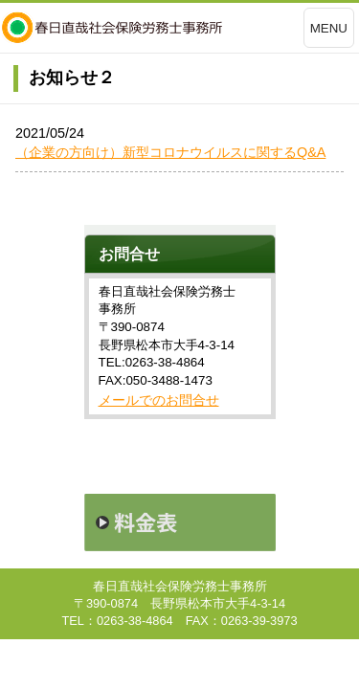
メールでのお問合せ (159, 400)
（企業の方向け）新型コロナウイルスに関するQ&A (170, 152)
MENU (329, 28)
